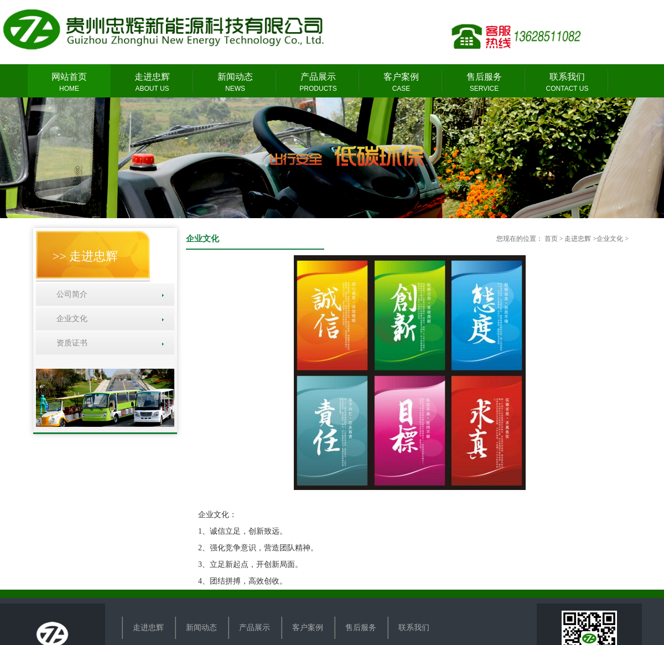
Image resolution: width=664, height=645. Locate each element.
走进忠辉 (152, 83)
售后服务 (484, 83)
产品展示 (318, 83)
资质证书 (70, 343)
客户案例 (401, 83)
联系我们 (567, 83)
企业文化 (70, 318)
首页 (551, 238)
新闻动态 (235, 83)
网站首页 (69, 83)
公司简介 (70, 294)
